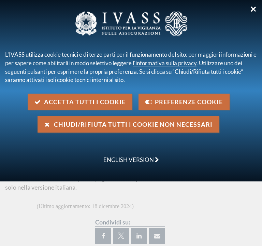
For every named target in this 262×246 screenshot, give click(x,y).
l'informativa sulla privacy (164, 63)
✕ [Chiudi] (253, 9)
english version (128, 156)
